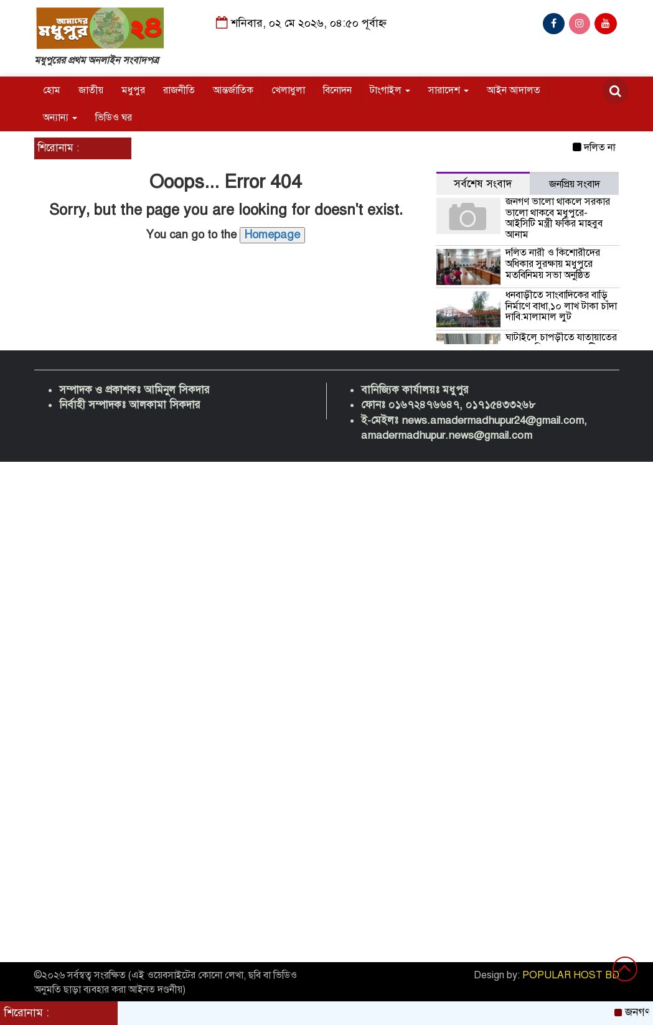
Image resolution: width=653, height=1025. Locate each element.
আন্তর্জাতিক (233, 90)
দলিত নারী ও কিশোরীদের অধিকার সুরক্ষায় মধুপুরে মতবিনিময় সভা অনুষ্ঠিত (552, 263)
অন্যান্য (60, 117)
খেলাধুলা (288, 90)
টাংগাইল (390, 90)
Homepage (272, 234)
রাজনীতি (179, 90)
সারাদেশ (448, 90)
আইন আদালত (513, 90)
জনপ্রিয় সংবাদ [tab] (574, 184)
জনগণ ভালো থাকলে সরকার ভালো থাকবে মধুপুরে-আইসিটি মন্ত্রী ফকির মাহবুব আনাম (557, 218)
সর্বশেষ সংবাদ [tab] (483, 183)
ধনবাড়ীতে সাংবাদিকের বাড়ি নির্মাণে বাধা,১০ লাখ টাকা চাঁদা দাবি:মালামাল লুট (561, 306)
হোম (51, 90)
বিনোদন (337, 90)
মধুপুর (133, 90)
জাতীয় (90, 90)
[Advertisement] (326, 625)
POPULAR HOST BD (570, 975)
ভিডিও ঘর (113, 117)
